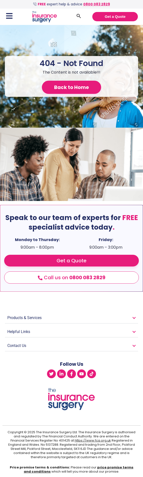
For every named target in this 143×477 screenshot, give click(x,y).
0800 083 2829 (96, 4)
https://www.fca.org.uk (93, 440)
